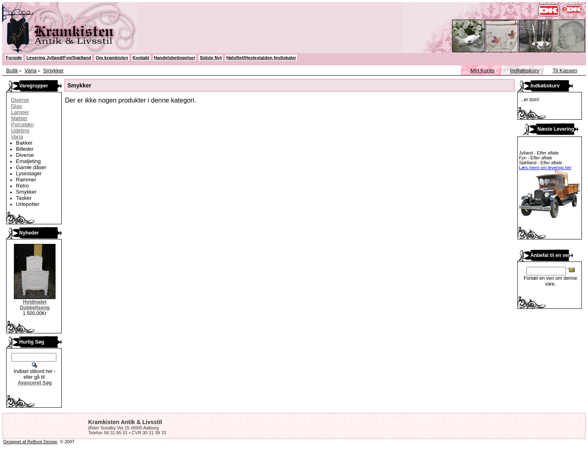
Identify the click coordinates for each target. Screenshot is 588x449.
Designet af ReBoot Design (30, 441)
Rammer (26, 179)
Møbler (19, 118)
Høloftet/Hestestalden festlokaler (261, 57)
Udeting (20, 130)
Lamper (20, 112)
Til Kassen (564, 70)
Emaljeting (28, 161)
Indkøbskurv (524, 70)
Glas (16, 106)
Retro (22, 186)
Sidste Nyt (211, 57)
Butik (12, 70)
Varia (30, 70)
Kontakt (141, 57)
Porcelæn (22, 124)
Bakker (24, 143)
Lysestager (29, 173)
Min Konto (482, 70)
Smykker (53, 70)
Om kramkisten (112, 57)
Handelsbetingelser (174, 57)
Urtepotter (28, 204)
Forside (14, 57)
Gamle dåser (31, 167)
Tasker (23, 198)
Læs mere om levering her (545, 167)
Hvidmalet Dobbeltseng (35, 305)
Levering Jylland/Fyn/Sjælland (59, 57)
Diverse (20, 100)
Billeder (24, 149)
